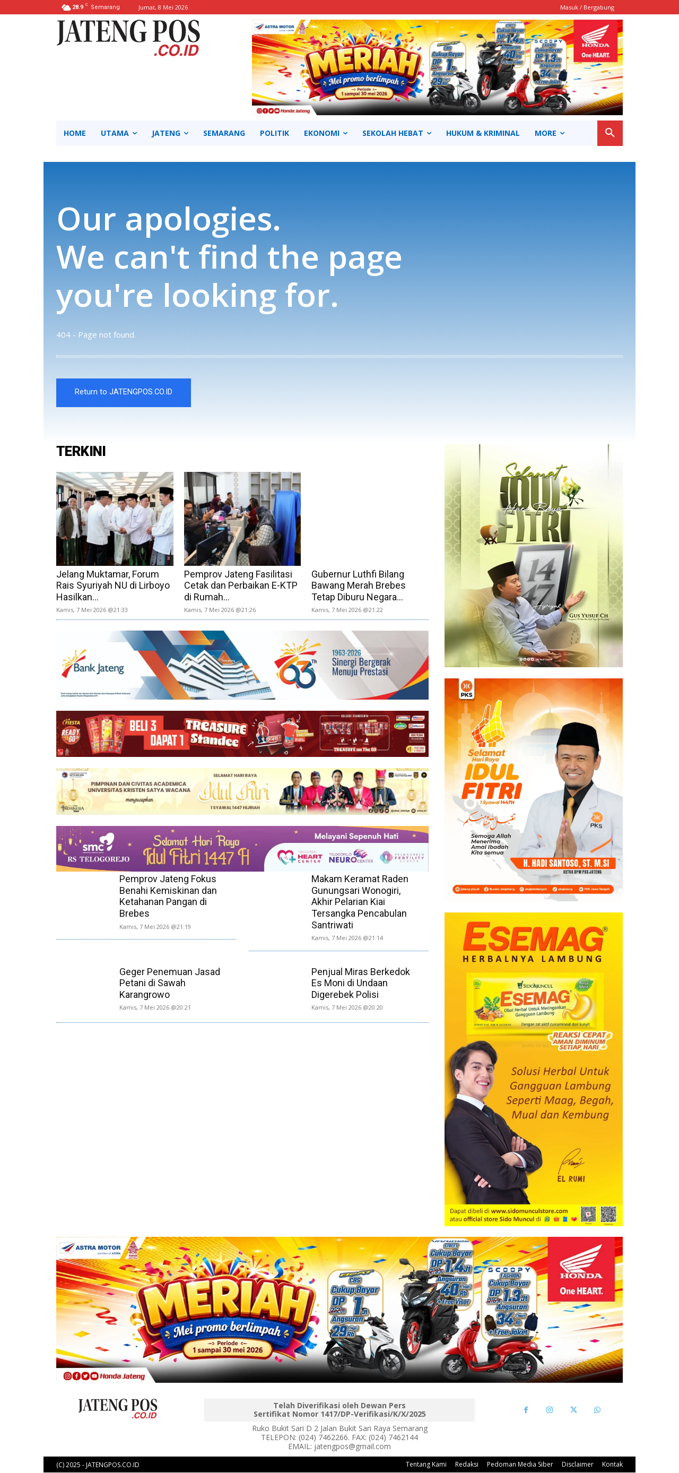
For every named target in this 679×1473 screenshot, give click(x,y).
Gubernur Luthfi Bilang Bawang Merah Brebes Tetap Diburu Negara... (358, 585)
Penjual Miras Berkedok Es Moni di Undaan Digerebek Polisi (360, 983)
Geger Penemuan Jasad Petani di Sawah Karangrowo (169, 983)
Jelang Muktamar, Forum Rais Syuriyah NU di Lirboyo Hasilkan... (113, 585)
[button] (610, 133)
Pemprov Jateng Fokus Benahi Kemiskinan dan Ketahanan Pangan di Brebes (168, 896)
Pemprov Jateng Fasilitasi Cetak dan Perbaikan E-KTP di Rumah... (241, 585)
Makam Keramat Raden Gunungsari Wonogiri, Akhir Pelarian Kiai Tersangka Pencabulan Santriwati (359, 902)
